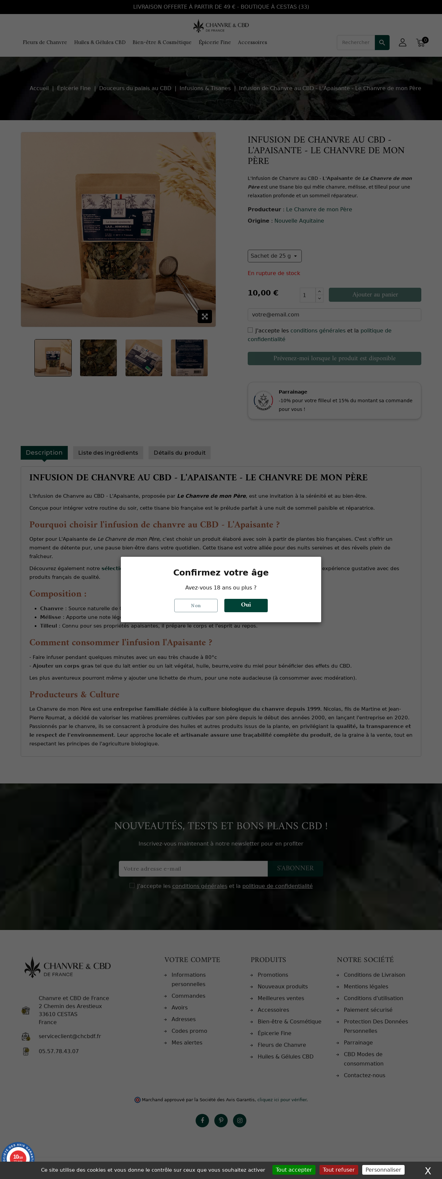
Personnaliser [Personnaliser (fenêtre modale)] (383, 1170)
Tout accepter (294, 1170)
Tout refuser (339, 1170)
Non (196, 606)
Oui (246, 606)
